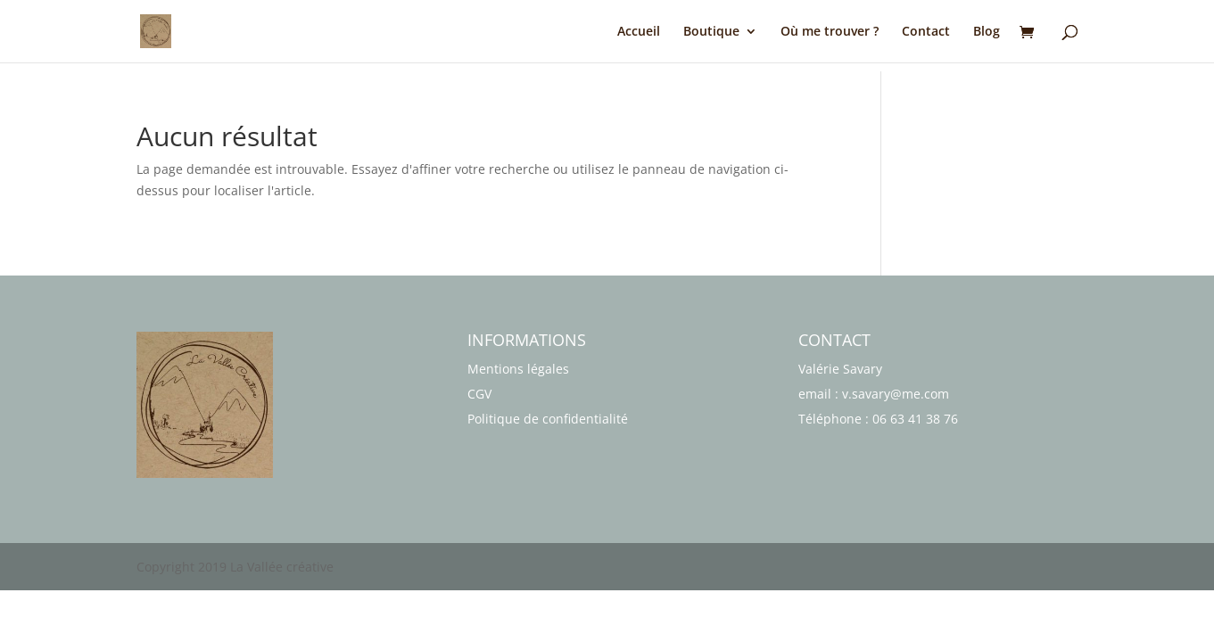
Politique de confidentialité (547, 418)
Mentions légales (518, 368)
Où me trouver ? (829, 32)
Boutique (711, 32)
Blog (986, 32)
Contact (926, 32)
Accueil (638, 32)
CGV (479, 393)
